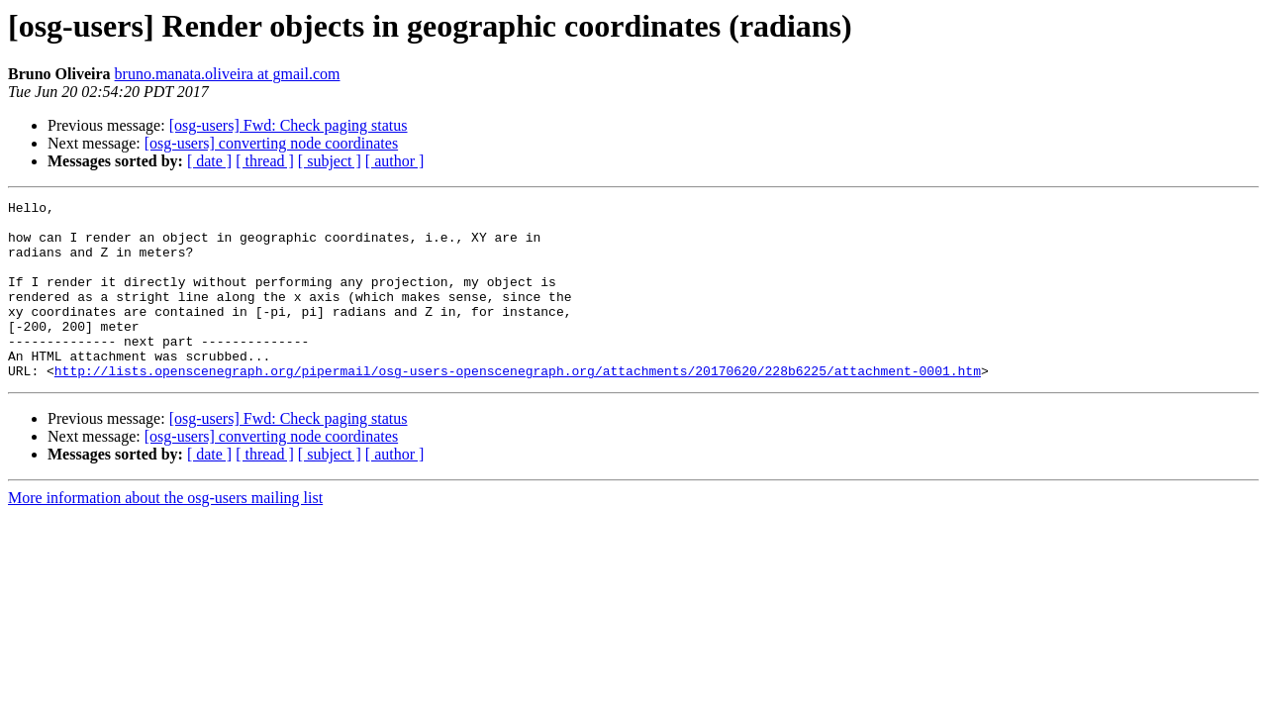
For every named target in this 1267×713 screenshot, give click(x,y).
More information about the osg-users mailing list (165, 533)
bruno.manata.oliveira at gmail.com (228, 73)
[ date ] (209, 161)
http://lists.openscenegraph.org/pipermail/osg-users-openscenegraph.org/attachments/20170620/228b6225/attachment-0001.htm (517, 406)
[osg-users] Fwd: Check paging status (288, 125)
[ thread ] (265, 161)
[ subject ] (329, 161)
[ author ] (395, 161)
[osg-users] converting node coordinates (271, 143)
